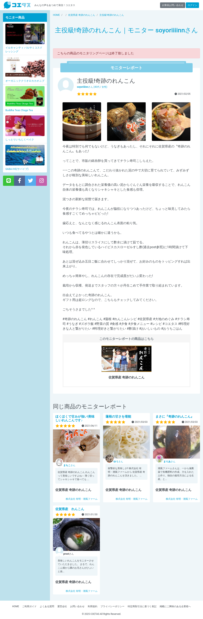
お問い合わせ (77, 606)
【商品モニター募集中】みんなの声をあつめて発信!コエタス (17, 5)
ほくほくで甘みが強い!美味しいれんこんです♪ (75, 418)
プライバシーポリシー (112, 606)
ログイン (192, 5)
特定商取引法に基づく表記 (142, 606)
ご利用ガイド (29, 606)
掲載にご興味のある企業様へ (175, 606)
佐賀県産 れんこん (69, 509)
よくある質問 (47, 606)
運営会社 (62, 606)
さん (69, 465)
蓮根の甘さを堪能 (118, 416)
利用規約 (92, 606)
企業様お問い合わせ (172, 5)
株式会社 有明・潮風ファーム (82, 499)
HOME (15, 606)
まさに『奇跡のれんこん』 (174, 416)
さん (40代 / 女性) (92, 87)
